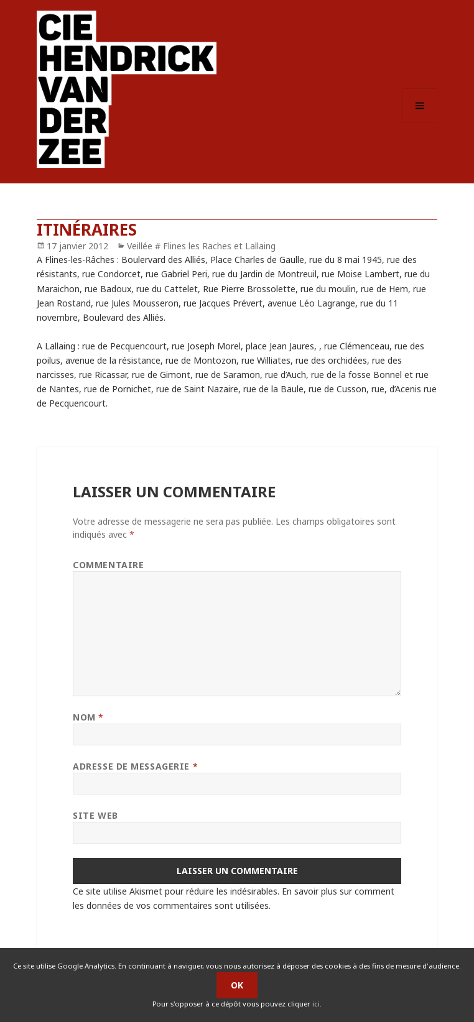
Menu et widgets (420, 122)
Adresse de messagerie (135, 766)
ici (316, 1003)
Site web (95, 815)
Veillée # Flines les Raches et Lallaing (201, 246)
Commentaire (108, 565)
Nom (88, 717)
